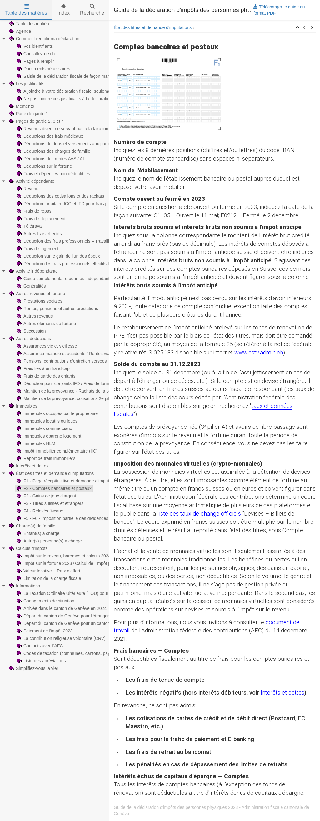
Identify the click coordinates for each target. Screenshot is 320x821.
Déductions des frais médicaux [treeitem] (49, 136)
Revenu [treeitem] (26, 188)
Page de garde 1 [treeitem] (28, 113)
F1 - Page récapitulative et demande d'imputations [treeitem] (68, 481)
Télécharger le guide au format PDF (279, 10)
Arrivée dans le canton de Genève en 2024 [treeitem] (61, 608)
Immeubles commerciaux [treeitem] (43, 428)
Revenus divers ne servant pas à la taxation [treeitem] (61, 128)
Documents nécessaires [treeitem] (42, 68)
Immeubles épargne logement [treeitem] (48, 436)
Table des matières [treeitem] (30, 23)
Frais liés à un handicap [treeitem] (42, 368)
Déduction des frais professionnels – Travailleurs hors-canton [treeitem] (78, 241)
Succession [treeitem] (30, 331)
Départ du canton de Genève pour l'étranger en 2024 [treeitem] (70, 616)
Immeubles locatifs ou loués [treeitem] (46, 421)
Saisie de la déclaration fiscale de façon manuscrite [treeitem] (69, 76)
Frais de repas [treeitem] (33, 211)
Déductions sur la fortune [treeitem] (43, 166)
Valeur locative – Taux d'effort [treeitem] (47, 571)
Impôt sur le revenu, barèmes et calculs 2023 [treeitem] (63, 556)
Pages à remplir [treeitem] (34, 61)
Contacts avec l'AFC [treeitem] (39, 646)
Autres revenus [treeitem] (34, 316)
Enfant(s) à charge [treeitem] (37, 533)
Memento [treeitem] (21, 106)
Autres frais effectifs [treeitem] (38, 233)
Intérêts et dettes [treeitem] (28, 466)
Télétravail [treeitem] (29, 226)
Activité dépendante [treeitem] (31, 181)
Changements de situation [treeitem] (44, 601)
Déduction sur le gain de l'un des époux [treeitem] (57, 256)
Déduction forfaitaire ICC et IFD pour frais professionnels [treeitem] (74, 203)
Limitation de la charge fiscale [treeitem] (48, 578)
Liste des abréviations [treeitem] (40, 661)
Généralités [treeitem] (30, 286)
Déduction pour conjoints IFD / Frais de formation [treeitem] (67, 383)
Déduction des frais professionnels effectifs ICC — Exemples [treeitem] (78, 263)
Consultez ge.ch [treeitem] (35, 53)
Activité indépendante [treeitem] (33, 271)
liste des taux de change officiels (199, 513)
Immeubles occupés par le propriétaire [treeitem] (56, 413)
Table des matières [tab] (26, 10)
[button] (297, 28)
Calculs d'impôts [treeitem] (28, 548)
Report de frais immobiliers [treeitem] (45, 458)
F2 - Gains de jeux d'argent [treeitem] (45, 496)
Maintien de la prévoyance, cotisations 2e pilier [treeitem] (64, 398)
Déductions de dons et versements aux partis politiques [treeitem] (73, 143)
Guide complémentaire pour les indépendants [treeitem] (63, 278)
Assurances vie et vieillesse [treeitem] (46, 346)
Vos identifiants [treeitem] (34, 46)
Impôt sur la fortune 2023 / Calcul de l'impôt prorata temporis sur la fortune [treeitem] (91, 563)
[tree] (54, 346)
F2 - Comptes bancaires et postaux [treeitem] (53, 488)
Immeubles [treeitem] (22, 406)
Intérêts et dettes (282, 692)
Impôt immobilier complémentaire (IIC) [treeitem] (56, 451)
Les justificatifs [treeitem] (26, 83)
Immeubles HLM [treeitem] (35, 443)
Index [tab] (64, 10)
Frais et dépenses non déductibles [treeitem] (52, 173)
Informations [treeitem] (24, 586)
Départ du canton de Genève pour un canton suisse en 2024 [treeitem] (78, 623)
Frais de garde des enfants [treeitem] (45, 376)
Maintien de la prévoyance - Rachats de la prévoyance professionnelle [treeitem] (87, 391)
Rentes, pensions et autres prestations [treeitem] (56, 308)
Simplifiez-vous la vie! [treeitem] (33, 668)
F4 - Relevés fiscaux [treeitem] (39, 511)
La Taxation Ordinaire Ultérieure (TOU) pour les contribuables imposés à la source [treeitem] (98, 593)
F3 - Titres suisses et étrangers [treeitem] (49, 503)
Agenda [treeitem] (19, 31)
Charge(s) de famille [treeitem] (31, 526)
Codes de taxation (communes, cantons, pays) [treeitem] (64, 653)
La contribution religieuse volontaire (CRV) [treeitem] (60, 638)
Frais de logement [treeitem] (36, 248)
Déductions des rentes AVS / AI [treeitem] (49, 158)
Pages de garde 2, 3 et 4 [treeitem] (36, 121)
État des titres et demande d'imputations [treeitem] (51, 473)
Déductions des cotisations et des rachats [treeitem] (59, 196)
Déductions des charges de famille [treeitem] (52, 151)
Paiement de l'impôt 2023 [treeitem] (44, 631)
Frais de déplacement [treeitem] (40, 218)
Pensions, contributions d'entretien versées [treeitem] (61, 361)
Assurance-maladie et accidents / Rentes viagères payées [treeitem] (75, 353)
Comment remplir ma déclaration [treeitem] (43, 38)
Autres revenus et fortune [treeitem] (36, 293)
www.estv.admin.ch (258, 352)
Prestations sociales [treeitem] (38, 301)
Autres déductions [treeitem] (29, 338)
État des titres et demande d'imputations (153, 27)
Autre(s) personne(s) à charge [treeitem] (48, 541)
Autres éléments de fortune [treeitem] (45, 323)
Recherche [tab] (92, 10)
